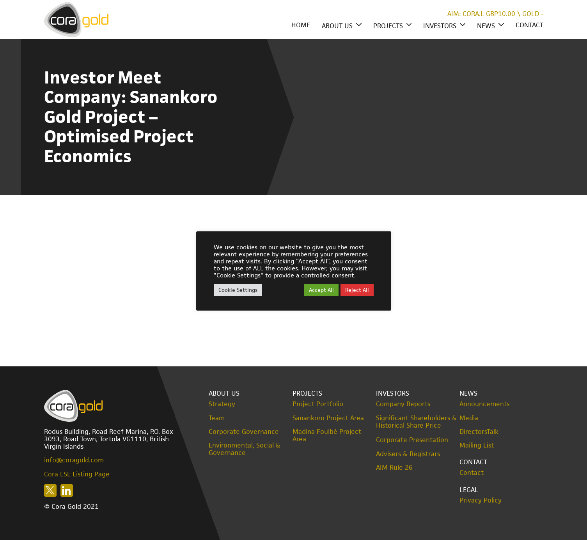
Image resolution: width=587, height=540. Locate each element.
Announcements (484, 404)
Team (217, 418)
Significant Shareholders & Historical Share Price (416, 421)
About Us (337, 25)
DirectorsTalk (478, 431)
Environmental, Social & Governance (244, 449)
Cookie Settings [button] (237, 289)
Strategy (222, 404)
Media (468, 418)
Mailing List (476, 445)
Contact (529, 25)
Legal (468, 489)
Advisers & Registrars (408, 454)
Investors (439, 25)
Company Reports (403, 404)
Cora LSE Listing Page (77, 474)
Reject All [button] (357, 289)
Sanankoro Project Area (328, 418)
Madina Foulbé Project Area (327, 435)
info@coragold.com (74, 460)
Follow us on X (50, 490)
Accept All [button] (321, 289)
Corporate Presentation (412, 439)
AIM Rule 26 (394, 467)
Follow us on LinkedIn (66, 490)
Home (300, 25)
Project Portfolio (318, 404)
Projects (388, 25)
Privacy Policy (480, 500)
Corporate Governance (244, 431)
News (486, 25)
